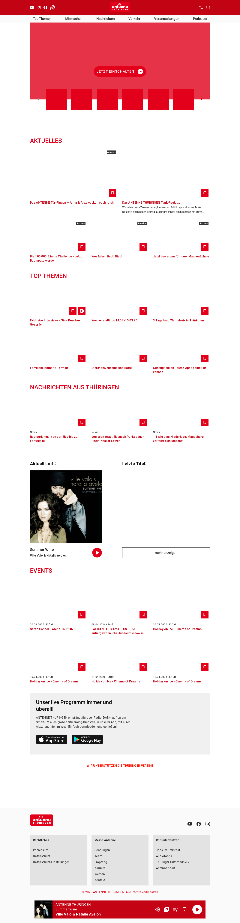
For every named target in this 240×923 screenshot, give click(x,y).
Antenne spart (165, 868)
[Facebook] (45, 7)
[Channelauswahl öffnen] (208, 8)
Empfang (100, 862)
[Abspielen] (197, 909)
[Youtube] (32, 7)
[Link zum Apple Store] (51, 740)
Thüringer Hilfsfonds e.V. (173, 862)
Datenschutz (41, 856)
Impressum (40, 850)
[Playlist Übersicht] (175, 909)
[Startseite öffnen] (120, 7)
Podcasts (200, 19)
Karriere (99, 868)
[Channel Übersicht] (167, 909)
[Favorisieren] (185, 909)
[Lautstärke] (157, 909)
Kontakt (99, 880)
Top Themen (42, 19)
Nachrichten (105, 19)
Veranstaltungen (166, 19)
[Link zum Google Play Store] (87, 740)
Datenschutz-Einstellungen (51, 862)
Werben (99, 874)
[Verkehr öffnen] (52, 8)
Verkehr (134, 19)
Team (98, 856)
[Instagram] (38, 7)
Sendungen (102, 850)
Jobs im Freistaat (168, 850)
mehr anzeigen (166, 553)
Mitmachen (73, 19)
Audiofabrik (164, 856)
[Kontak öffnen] (201, 8)
